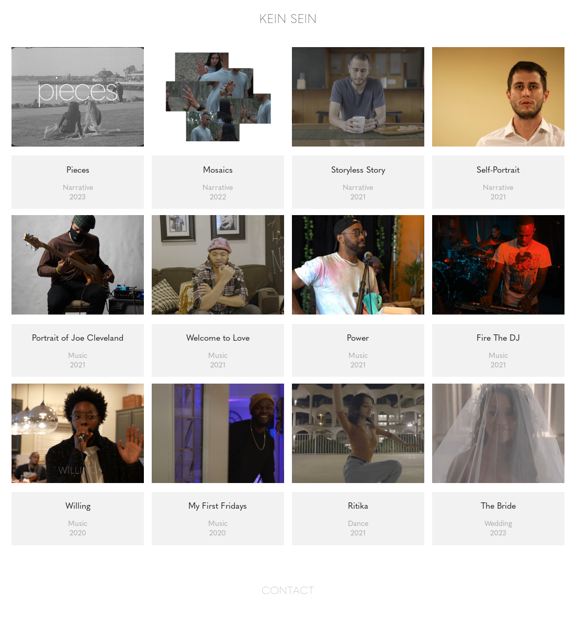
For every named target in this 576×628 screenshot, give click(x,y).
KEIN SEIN (288, 18)
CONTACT (288, 589)
